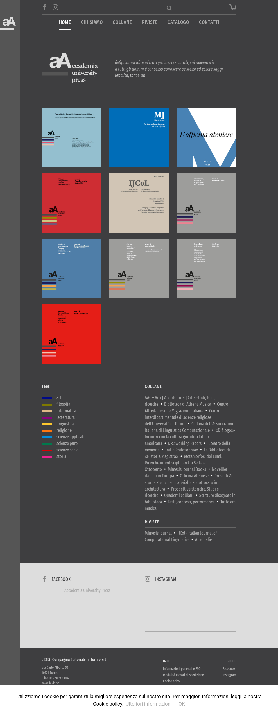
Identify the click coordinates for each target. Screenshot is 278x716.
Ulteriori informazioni (149, 704)
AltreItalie (203, 539)
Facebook (229, 669)
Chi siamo (92, 22)
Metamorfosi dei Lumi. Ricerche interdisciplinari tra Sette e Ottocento (183, 463)
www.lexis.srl (51, 683)
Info (167, 661)
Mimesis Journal (158, 533)
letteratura (65, 417)
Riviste (150, 22)
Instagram (229, 675)
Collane (122, 22)
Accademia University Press (87, 590)
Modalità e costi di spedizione (183, 675)
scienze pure (67, 443)
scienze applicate (70, 436)
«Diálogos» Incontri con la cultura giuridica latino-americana (190, 437)
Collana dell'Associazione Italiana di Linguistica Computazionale (189, 427)
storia (61, 456)
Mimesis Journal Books (187, 469)
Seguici (229, 661)
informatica (66, 411)
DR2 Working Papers (185, 443)
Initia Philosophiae (182, 450)
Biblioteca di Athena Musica (187, 404)
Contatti (209, 22)
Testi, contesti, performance (191, 502)
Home (65, 22)
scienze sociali (68, 450)
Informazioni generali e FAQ (182, 669)
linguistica (65, 423)
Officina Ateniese (194, 475)
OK (181, 704)
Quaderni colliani (178, 495)
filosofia (63, 404)
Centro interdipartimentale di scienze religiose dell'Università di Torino (182, 417)
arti (59, 397)
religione (64, 430)
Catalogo (178, 22)
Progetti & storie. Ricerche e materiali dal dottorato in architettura (188, 482)
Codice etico (171, 681)
